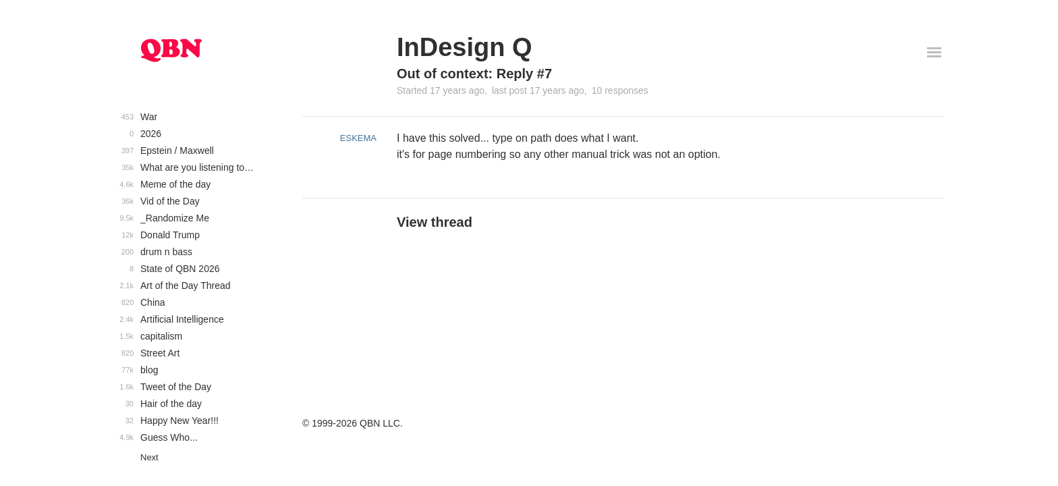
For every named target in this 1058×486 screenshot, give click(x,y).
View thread (434, 222)
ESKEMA (358, 138)
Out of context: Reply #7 (474, 73)
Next (149, 457)
